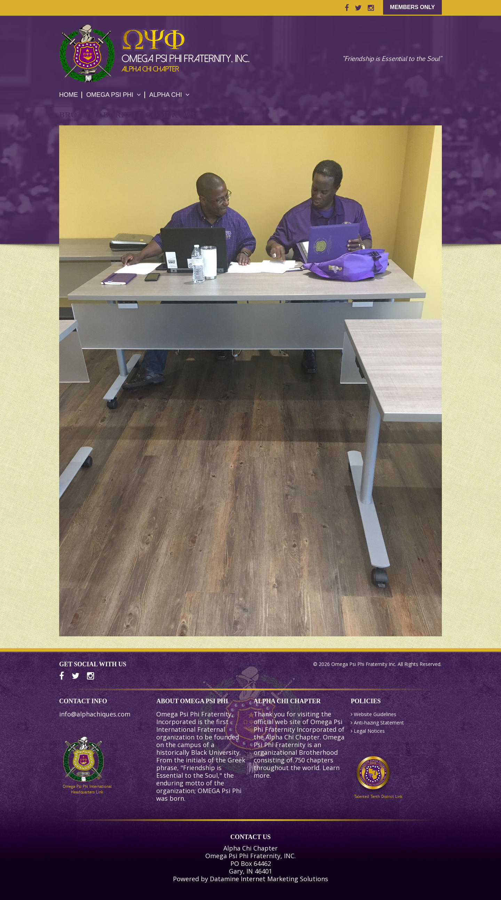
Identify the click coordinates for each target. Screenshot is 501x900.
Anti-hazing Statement (379, 722)
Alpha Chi (169, 94)
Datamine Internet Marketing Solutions (269, 879)
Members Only (412, 7)
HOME (68, 94)
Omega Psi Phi (113, 94)
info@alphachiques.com (94, 714)
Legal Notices (369, 731)
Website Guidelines (375, 714)
